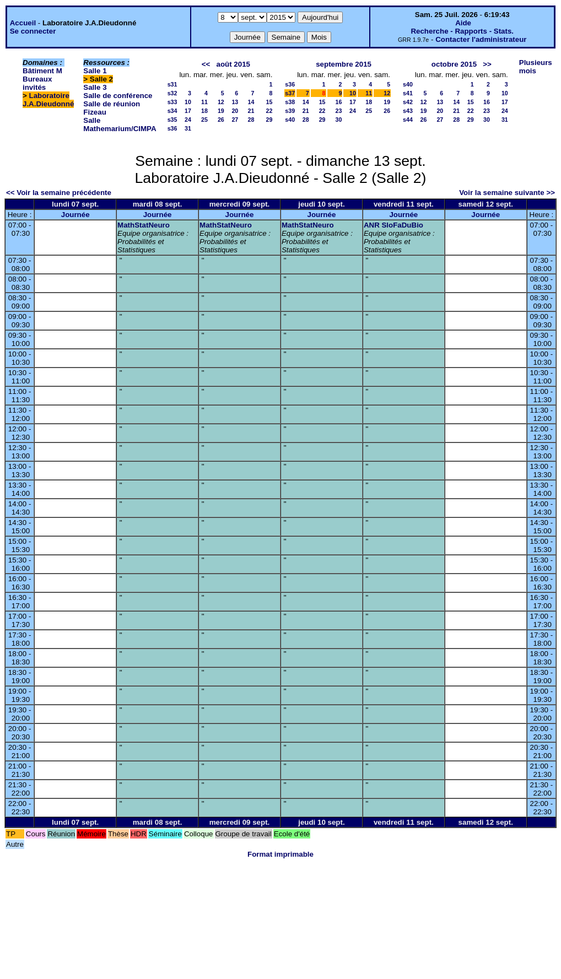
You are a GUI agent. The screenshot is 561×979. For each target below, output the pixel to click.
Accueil (23, 23)
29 (269, 119)
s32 (172, 93)
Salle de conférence (117, 95)
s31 (172, 84)
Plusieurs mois (535, 66)
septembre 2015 (343, 64)
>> (487, 64)
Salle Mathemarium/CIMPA (119, 124)
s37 (290, 93)
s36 (172, 128)
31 (188, 128)
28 (251, 119)
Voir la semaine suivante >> (507, 192)
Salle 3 (94, 87)
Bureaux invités (37, 83)
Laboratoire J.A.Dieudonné (48, 99)
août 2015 (233, 64)
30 (339, 119)
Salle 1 (94, 71)
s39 (290, 110)
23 (339, 110)
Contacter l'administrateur (480, 39)
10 (188, 102)
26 (221, 119)
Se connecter (33, 31)
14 (251, 102)
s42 (408, 102)
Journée (75, 214)
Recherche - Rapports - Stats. (462, 31)
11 (204, 102)
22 (269, 110)
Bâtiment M (42, 71)
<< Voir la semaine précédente (58, 192)
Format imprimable (280, 854)
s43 (408, 110)
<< (206, 64)
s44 (408, 119)
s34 (172, 110)
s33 (172, 102)
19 (221, 110)
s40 (290, 119)
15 (269, 102)
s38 (290, 102)
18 (204, 110)
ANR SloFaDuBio (393, 225)
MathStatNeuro (143, 225)
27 (234, 119)
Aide (463, 23)
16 (339, 102)
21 (251, 110)
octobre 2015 (454, 64)
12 (221, 102)
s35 (172, 119)
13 (234, 102)
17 (188, 110)
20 (234, 110)
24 (188, 119)
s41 (408, 93)
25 (204, 119)
